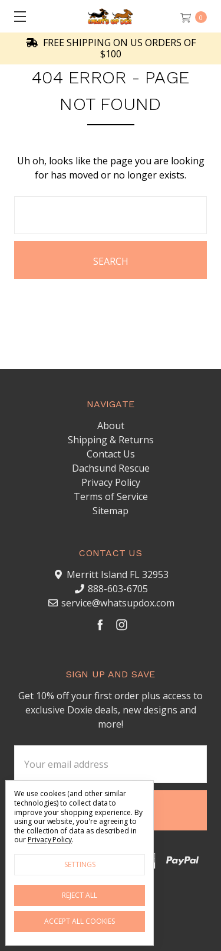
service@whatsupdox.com (117, 602)
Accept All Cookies (79, 921)
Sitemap (110, 510)
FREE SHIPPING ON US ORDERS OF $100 (111, 48)
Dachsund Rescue (111, 468)
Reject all (79, 895)
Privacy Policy (110, 482)
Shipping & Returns (111, 439)
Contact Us (111, 453)
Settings (79, 864)
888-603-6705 (118, 588)
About (110, 425)
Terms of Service (111, 496)
